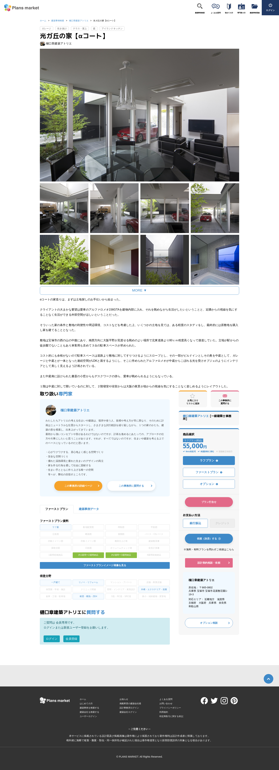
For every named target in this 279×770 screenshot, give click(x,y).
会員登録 (71, 638)
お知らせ (124, 699)
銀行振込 (195, 523)
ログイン (51, 638)
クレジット (222, 523)
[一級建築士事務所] (207, 417)
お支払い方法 (191, 515)
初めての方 (229, 13)
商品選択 (188, 434)
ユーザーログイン (88, 716)
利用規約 (163, 712)
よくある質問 (216, 13)
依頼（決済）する (209, 538)
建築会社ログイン (128, 712)
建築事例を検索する (89, 708)
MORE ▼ (139, 290)
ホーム (43, 20)
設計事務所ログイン (129, 708)
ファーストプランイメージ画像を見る (104, 565)
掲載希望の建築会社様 (130, 703)
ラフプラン (209, 460)
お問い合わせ (165, 703)
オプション (209, 483)
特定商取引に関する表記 (171, 716)
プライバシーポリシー (170, 708)
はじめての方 (86, 703)
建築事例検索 (200, 13)
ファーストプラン (209, 472)
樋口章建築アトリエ (78, 20)
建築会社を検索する (89, 712)
